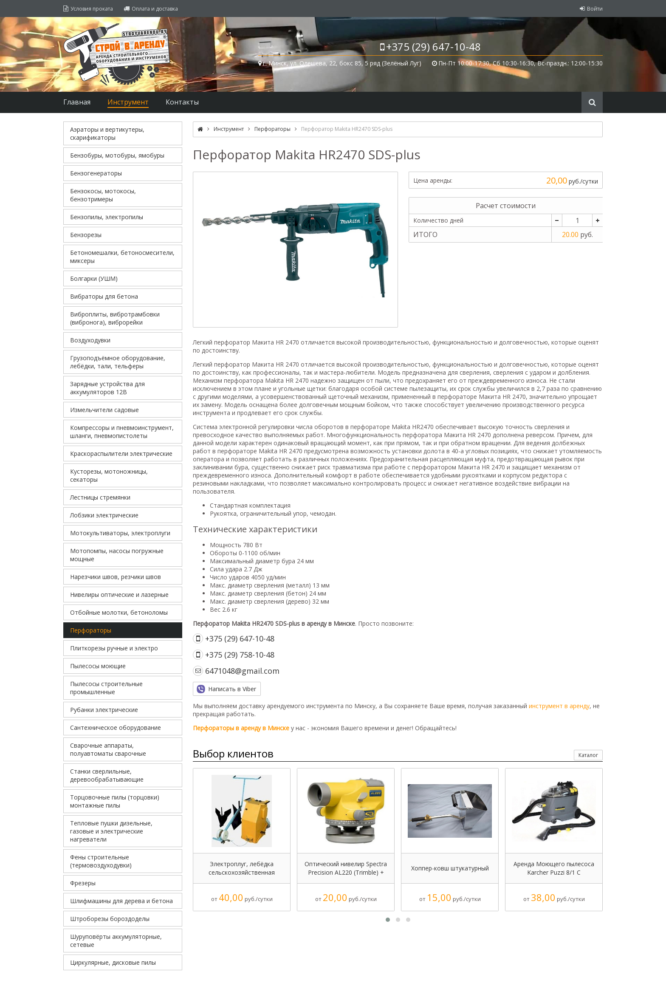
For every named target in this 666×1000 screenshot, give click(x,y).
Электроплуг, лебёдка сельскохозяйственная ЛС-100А (242, 868)
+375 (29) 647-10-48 (433, 47)
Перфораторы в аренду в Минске (241, 728)
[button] (388, 919)
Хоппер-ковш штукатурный (450, 868)
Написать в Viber (232, 689)
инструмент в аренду (559, 706)
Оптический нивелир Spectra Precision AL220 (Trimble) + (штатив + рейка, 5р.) (346, 868)
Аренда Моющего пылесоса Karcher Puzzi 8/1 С (554, 868)
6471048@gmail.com (242, 671)
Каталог (588, 755)
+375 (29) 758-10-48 (239, 655)
